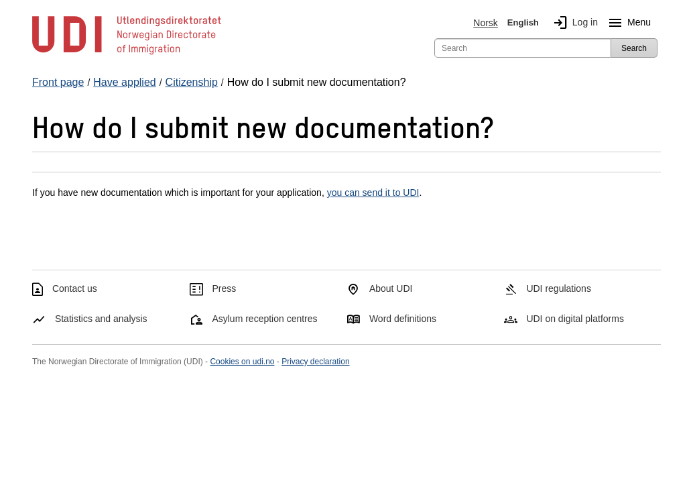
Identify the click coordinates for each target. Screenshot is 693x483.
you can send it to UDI (373, 192)
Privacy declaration (315, 361)
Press (224, 288)
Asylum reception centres (264, 318)
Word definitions (402, 318)
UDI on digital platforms (575, 318)
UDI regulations (558, 288)
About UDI (391, 288)
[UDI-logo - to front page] (126, 53)
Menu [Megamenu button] (627, 22)
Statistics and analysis (101, 318)
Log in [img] (573, 22)
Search (634, 48)
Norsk (485, 22)
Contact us (74, 288)
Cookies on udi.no (242, 361)
